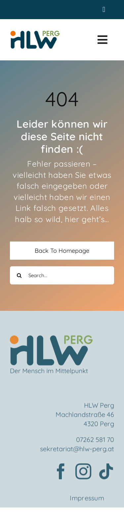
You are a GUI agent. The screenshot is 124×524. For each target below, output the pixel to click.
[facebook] (61, 472)
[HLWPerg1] (34, 33)
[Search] (19, 275)
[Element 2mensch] (51, 340)
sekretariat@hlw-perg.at (77, 449)
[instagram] (83, 472)
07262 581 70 (95, 440)
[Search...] (62, 275)
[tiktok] (106, 472)
